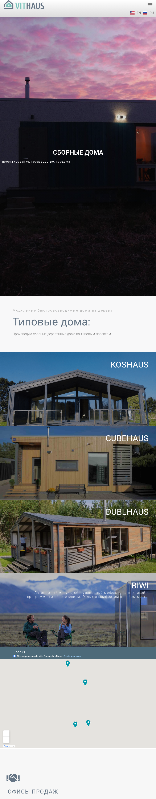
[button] (150, 5)
